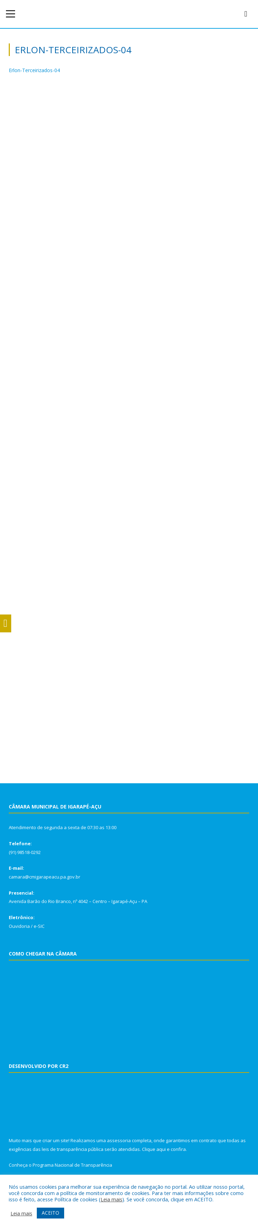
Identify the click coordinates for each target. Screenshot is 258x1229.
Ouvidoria (19, 926)
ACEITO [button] (50, 1212)
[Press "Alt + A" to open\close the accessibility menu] (5, 623)
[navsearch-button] (246, 14)
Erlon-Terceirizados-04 (34, 70)
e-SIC (39, 926)
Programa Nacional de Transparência (72, 1165)
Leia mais (111, 1199)
